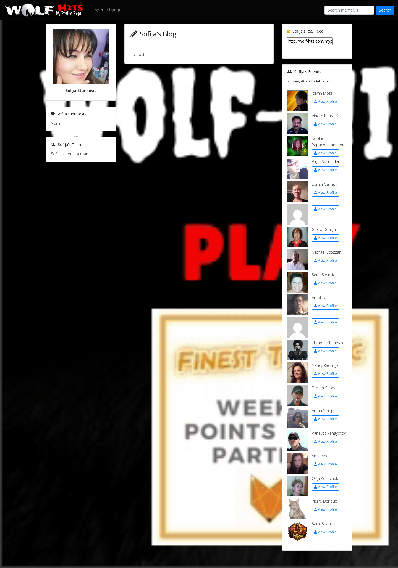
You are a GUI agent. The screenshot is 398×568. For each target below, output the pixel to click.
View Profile (325, 101)
